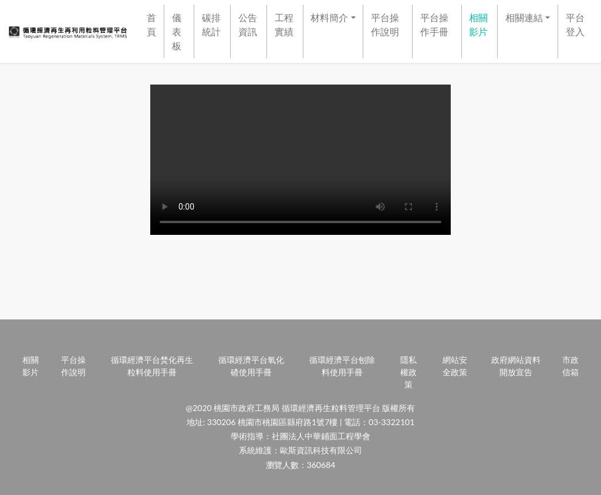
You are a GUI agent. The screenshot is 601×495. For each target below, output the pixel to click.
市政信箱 (570, 366)
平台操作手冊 (434, 24)
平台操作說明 (385, 24)
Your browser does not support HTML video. (300, 160)
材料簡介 (329, 17)
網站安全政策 (455, 366)
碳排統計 (211, 24)
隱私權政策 (408, 372)
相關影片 (478, 24)
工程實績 (284, 24)
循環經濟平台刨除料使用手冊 (342, 366)
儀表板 (176, 31)
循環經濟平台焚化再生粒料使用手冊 (152, 366)
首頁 (151, 24)
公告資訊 (247, 24)
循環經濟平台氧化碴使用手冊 (251, 366)
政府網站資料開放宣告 (516, 366)
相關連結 (524, 17)
